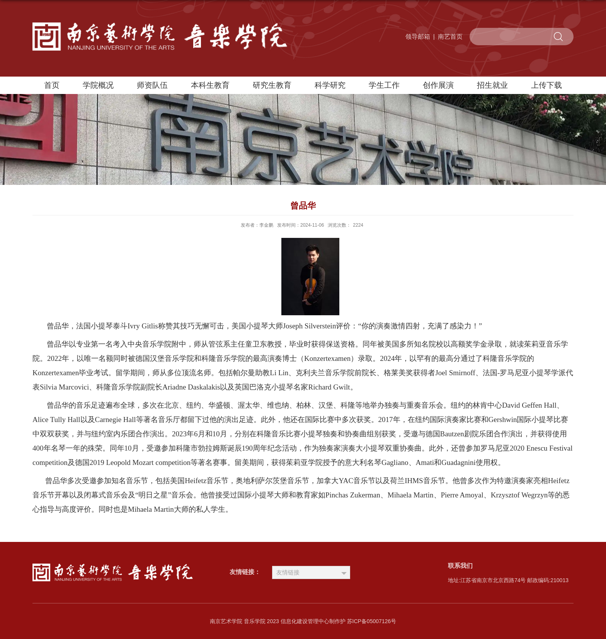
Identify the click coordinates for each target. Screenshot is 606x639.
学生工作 (384, 85)
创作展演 (438, 85)
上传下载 (546, 85)
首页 (52, 85)
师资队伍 (152, 85)
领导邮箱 (417, 36)
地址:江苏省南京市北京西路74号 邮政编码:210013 (508, 580)
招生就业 (492, 85)
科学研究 (330, 85)
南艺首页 (450, 36)
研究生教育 (272, 85)
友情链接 (288, 572)
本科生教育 (210, 85)
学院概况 (98, 85)
